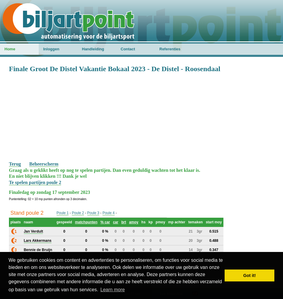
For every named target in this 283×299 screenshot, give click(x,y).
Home (9, 49)
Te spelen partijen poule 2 (35, 182)
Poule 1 (63, 213)
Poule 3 (93, 213)
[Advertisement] (141, 116)
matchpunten (86, 222)
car (115, 222)
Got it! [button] (249, 275)
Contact (128, 49)
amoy (133, 222)
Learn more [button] (112, 289)
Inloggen (51, 49)
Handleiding (93, 49)
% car (105, 222)
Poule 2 (78, 213)
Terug (15, 163)
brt (123, 222)
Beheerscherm (43, 163)
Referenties (170, 49)
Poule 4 (108, 213)
